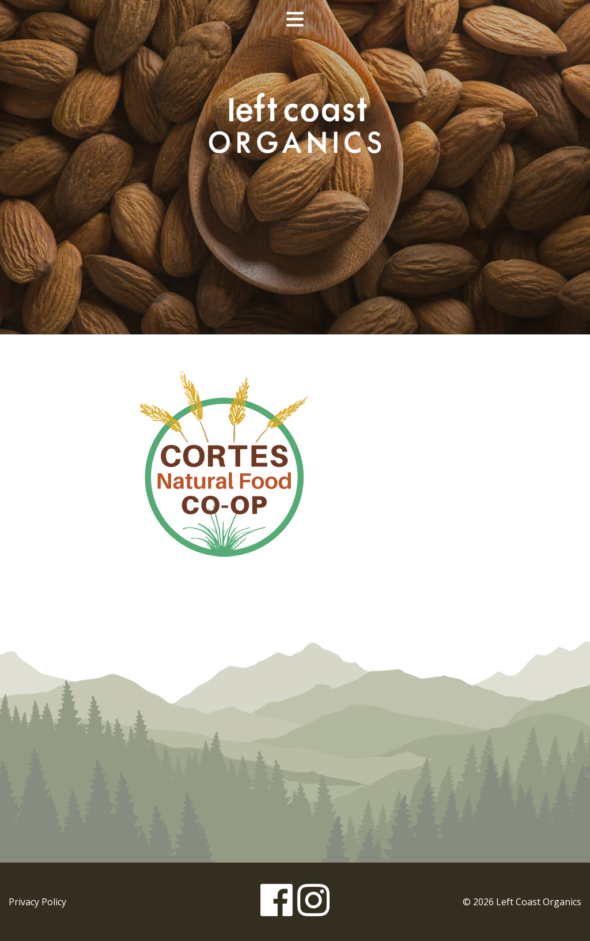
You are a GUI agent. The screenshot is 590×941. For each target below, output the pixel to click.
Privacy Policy (37, 901)
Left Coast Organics (295, 122)
